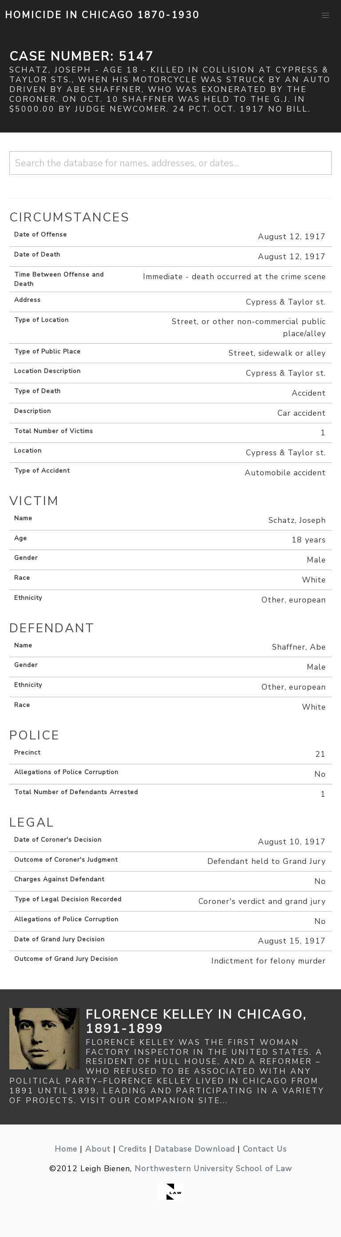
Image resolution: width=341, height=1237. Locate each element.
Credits (133, 1149)
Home (66, 1149)
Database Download (195, 1149)
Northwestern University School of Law (213, 1168)
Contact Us (265, 1149)
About (98, 1149)
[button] (325, 15)
